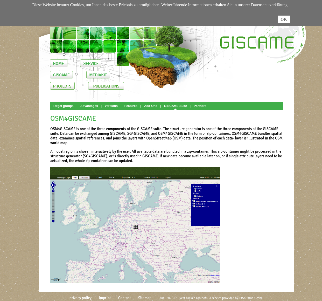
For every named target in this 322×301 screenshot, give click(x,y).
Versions (111, 106)
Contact (124, 298)
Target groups (63, 106)
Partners (200, 106)
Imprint (105, 298)
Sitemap (144, 298)
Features (130, 106)
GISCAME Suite (175, 106)
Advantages (89, 106)
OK (284, 19)
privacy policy (80, 298)
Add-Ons (150, 106)
